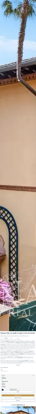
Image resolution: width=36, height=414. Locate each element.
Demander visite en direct (18, 397)
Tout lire (18, 365)
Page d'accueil (2, 334)
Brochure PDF (18, 400)
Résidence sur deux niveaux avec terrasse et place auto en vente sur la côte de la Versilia (15, 334)
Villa (5, 334)
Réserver (18, 391)
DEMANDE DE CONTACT (18, 395)
